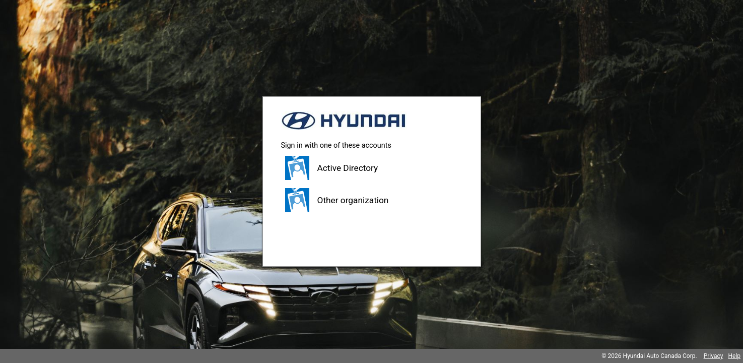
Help (734, 355)
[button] (371, 168)
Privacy (713, 355)
